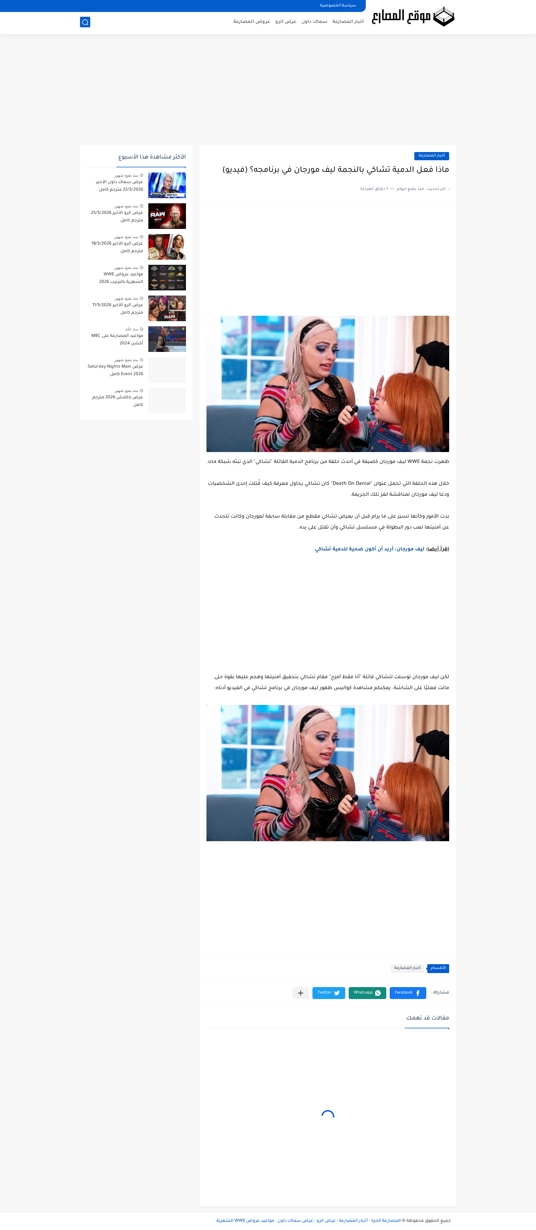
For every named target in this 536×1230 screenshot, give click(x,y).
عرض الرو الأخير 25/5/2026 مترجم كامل (117, 217)
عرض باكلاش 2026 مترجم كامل (117, 401)
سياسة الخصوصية (338, 6)
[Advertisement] (268, 92)
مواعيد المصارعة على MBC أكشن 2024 (117, 340)
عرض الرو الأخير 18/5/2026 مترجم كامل (117, 248)
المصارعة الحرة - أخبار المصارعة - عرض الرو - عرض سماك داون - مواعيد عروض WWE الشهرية (308, 1221)
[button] (408, 993)
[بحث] (85, 22)
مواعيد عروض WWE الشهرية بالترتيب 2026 (121, 278)
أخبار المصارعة (348, 22)
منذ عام (131, 329)
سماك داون (314, 22)
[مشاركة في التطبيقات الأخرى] (300, 993)
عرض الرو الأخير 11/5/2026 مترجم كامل (117, 309)
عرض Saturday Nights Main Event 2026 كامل (115, 371)
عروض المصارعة (251, 22)
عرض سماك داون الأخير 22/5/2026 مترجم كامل (119, 186)
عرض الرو (285, 22)
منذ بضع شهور (126, 175)
